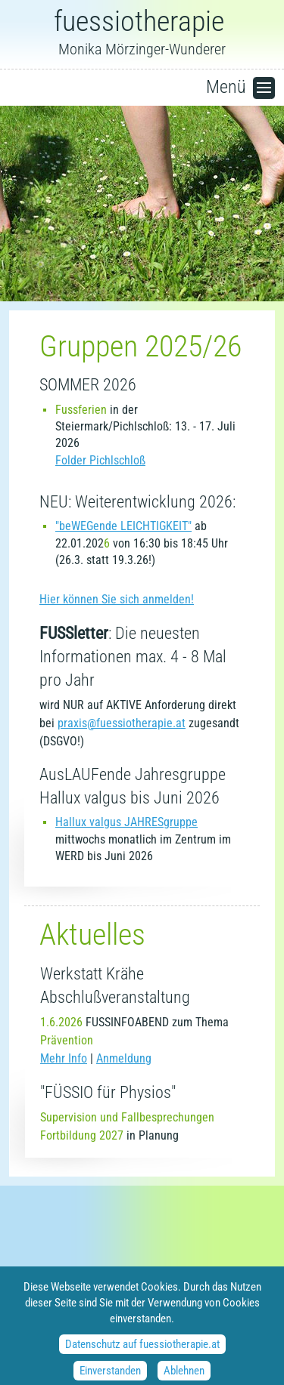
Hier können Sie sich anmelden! (116, 599)
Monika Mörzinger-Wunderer (142, 33)
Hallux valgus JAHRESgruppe (126, 822)
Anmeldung (123, 1058)
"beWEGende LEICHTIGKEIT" (123, 526)
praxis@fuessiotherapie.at (122, 723)
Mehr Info (63, 1058)
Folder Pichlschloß (100, 460)
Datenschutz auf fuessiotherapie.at (142, 1351)
